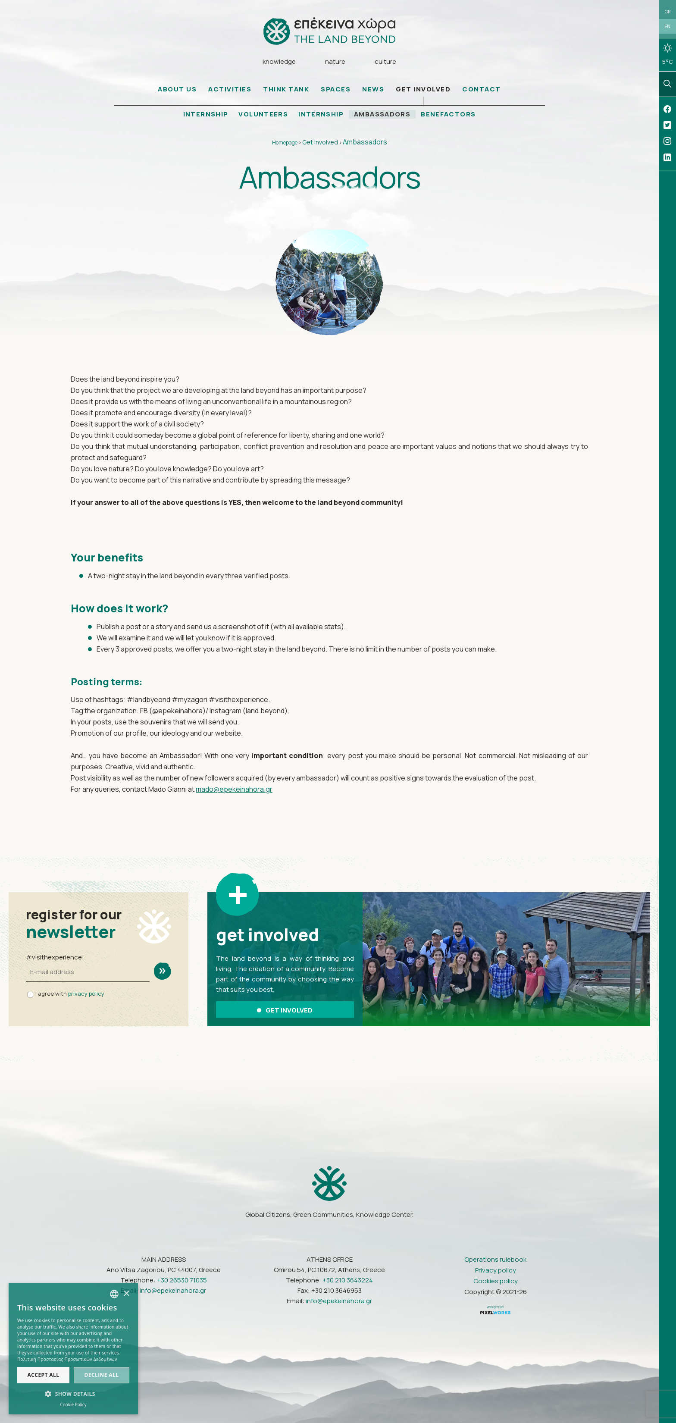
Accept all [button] (43, 1375)
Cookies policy (495, 1280)
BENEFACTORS (449, 114)
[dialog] (73, 1348)
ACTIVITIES (229, 89)
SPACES (336, 89)
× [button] (126, 1294)
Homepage (284, 143)
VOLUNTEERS (263, 114)
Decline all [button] (101, 1375)
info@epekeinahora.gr (173, 1289)
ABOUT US (177, 89)
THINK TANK (286, 89)
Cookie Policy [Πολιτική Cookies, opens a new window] (73, 1404)
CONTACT (481, 89)
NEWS (373, 89)
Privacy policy (495, 1269)
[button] (73, 1394)
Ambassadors (365, 142)
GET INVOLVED (423, 89)
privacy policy (86, 994)
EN (667, 27)
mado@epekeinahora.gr (234, 789)
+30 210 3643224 (347, 1279)
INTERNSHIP (205, 114)
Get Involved (320, 142)
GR (667, 12)
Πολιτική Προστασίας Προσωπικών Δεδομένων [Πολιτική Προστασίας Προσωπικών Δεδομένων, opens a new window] (67, 1359)
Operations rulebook (495, 1258)
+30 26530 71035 (182, 1279)
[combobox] (114, 1294)
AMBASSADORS (383, 114)
